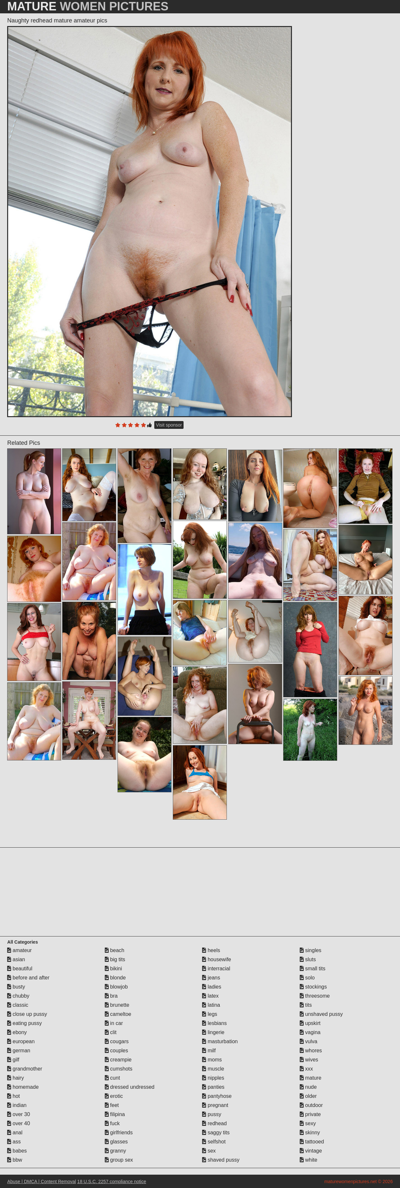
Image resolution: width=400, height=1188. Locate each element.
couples (116, 1050)
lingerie (213, 1032)
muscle (213, 1069)
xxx (306, 1069)
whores (311, 1050)
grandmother (24, 1069)
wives (309, 1059)
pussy (211, 1114)
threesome (315, 996)
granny (115, 1151)
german (18, 1050)
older (308, 1096)
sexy (308, 1123)
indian (16, 1105)
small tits (312, 968)
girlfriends (119, 1132)
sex (208, 1151)
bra (111, 996)
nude (308, 1087)
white (308, 1160)
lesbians (214, 1023)
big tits (115, 959)
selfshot (214, 1141)
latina (211, 1005)
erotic (114, 1096)
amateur (19, 950)
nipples (213, 1078)
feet (112, 1105)
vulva (308, 1041)
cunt (112, 1078)
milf (208, 1050)
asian (16, 959)
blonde (115, 977)
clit (111, 1032)
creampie (118, 1059)
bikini (113, 968)
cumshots (118, 1069)
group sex (119, 1160)
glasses (116, 1141)
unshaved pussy (321, 1014)
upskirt (310, 1023)
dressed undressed (130, 1087)
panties (213, 1087)
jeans (211, 977)
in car (114, 1023)
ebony (17, 1032)
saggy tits (215, 1132)
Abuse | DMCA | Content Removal (41, 1181)
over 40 (18, 1123)
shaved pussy (220, 1160)
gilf (13, 1059)
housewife (216, 959)
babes (17, 1151)
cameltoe (118, 1014)
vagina (310, 1032)
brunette (117, 1005)
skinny (310, 1132)
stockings (313, 987)
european (20, 1041)
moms (212, 1059)
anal (14, 1132)
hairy (15, 1078)
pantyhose (216, 1096)
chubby (18, 996)
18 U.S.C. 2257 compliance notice (111, 1181)
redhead (214, 1123)
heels (211, 950)
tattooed (312, 1141)
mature (310, 1078)
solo (307, 977)
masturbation (220, 1041)
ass (14, 1141)
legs (209, 1014)
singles (310, 950)
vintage (311, 1151)
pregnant (215, 1105)
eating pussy (24, 1023)
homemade (23, 1087)
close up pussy (27, 1014)
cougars (117, 1041)
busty (16, 987)
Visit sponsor (169, 425)
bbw (14, 1160)
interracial (216, 968)
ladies (211, 987)
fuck (112, 1123)
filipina (115, 1114)
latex (210, 996)
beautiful (19, 968)
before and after (28, 977)
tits (306, 1005)
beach (114, 950)
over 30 (18, 1114)
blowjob (116, 987)
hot (13, 1096)
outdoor (311, 1105)
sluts (308, 959)
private (310, 1114)
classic (17, 1005)
